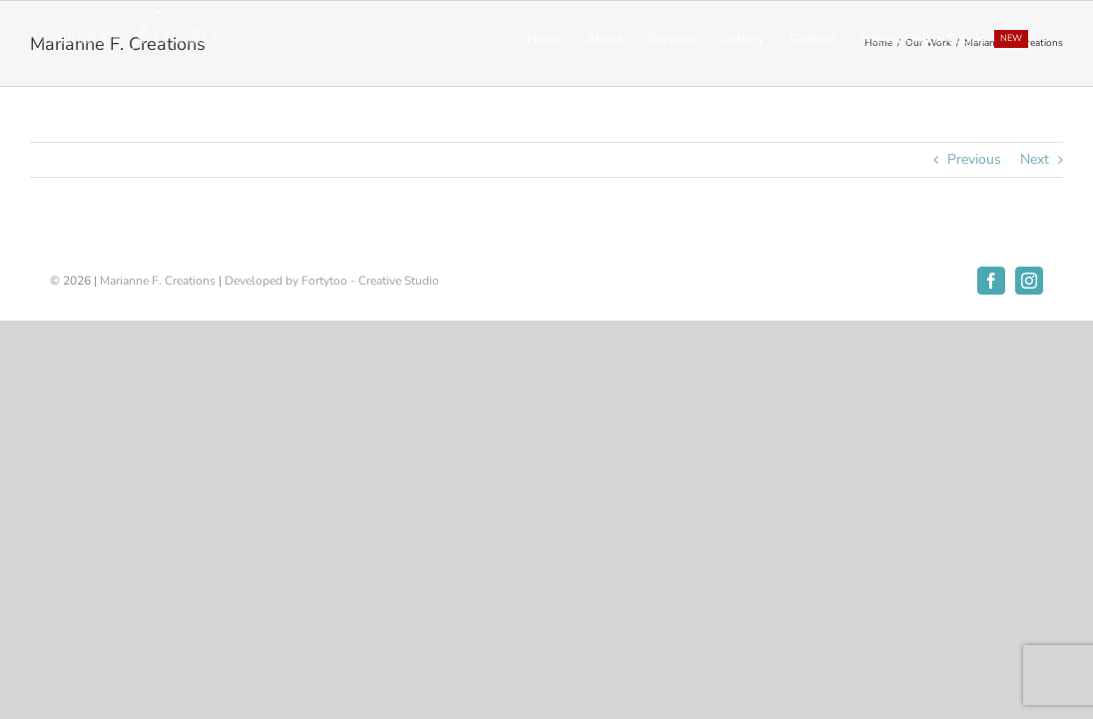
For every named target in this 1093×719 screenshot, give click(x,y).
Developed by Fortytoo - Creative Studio (332, 281)
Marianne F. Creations (158, 281)
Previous (974, 159)
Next (1034, 159)
